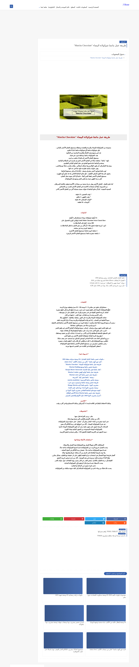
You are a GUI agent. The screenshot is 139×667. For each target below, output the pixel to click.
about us (78, 1)
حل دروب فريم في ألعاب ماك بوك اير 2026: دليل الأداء (107, 284)
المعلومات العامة (81, 7)
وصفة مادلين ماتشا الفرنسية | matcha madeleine (87, 379)
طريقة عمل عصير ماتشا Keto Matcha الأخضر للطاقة (87, 392)
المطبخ (73, 7)
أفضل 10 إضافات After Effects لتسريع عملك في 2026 (107, 279)
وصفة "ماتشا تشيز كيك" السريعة (87, 376)
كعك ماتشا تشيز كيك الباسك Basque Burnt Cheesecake (87, 368)
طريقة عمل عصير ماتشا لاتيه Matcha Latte (87, 374)
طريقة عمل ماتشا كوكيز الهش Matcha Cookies (87, 371)
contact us (72, 1)
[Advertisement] (69, 20)
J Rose (126, 4)
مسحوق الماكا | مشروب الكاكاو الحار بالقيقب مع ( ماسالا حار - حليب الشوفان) (61, 615)
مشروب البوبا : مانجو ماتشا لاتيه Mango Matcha (87, 384)
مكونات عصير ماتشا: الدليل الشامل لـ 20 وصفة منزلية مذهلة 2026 (87, 358)
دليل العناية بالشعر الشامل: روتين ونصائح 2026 (109, 277)
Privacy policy (96, 1)
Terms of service (86, 1)
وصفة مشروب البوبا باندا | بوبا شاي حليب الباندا (87, 387)
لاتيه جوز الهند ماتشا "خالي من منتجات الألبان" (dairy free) (87, 361)
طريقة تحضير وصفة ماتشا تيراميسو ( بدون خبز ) (87, 381)
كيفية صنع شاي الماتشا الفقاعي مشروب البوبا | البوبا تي (87, 389)
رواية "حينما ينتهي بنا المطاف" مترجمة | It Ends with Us (107, 282)
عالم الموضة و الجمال (63, 7)
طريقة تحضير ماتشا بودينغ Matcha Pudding (87, 366)
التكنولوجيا (51, 7)
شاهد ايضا (44, 7)
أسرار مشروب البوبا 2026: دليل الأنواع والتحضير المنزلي (87, 394)
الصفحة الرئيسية (93, 7)
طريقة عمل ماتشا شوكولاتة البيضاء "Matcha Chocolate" (106, 57)
